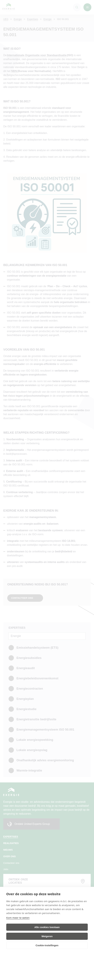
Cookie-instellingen (47, 945)
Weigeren (46, 936)
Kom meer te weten (18, 917)
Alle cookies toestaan (47, 927)
